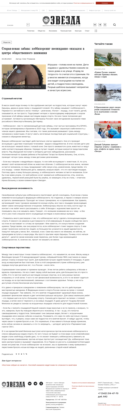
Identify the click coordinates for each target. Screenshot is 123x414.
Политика (30, 29)
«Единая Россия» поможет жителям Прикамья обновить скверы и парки (106, 74)
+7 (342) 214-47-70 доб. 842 (108, 393)
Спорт (87, 29)
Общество (41, 29)
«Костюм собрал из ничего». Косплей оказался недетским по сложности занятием (39, 364)
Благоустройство (110, 10)
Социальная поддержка (77, 10)
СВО (43, 10)
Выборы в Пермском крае (57, 10)
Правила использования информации (83, 381)
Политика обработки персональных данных (83, 386)
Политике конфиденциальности (84, 3)
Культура (78, 29)
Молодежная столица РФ (29, 10)
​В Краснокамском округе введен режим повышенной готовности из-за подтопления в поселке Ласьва (107, 111)
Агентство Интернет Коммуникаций (109, 403)
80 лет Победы (12, 10)
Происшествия (65, 29)
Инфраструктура (94, 10)
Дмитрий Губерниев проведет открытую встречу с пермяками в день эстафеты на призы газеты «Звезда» (107, 149)
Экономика (53, 29)
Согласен (105, 3)
